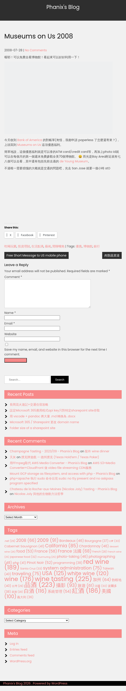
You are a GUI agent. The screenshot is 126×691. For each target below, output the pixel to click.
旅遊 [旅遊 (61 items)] (86, 590)
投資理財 (24, 246)
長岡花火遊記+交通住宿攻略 (29, 410)
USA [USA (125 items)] (54, 578)
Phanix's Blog (62, 7)
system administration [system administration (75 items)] (72, 573)
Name (10, 318)
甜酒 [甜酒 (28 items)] (17, 597)
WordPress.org (21, 666)
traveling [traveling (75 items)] (26, 579)
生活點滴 (37, 246)
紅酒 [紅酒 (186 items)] (86, 596)
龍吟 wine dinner (97, 456)
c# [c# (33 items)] (114, 546)
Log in (14, 649)
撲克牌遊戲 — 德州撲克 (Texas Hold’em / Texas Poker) (60, 462)
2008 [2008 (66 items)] (26, 546)
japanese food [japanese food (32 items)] (23, 562)
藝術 (48, 246)
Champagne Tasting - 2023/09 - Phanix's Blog (44, 456)
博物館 (87, 246)
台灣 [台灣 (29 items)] (17, 591)
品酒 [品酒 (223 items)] (39, 589)
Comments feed (22, 660)
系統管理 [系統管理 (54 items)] (59, 596)
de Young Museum (74, 161)
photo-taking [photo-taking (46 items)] (72, 561)
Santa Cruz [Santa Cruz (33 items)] (31, 574)
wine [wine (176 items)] (19, 584)
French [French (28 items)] (99, 557)
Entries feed (18, 655)
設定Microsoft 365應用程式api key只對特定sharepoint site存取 (55, 415)
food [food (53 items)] (25, 556)
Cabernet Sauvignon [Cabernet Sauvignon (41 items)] (24, 551)
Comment (13, 277)
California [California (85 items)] (61, 551)
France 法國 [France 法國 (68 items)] (75, 556)
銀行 (97, 246)
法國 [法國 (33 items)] (101, 591)
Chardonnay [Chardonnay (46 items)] (94, 551)
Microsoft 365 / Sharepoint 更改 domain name (44, 427)
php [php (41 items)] (19, 568)
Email (9, 328)
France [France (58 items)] (45, 556)
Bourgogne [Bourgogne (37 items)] (96, 546)
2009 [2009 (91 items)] (48, 545)
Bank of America (29, 140)
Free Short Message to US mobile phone (36, 255)
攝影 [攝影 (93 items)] (66, 590)
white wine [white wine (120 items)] (88, 578)
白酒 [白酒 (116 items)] (35, 596)
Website (10, 339)
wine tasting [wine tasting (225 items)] (63, 583)
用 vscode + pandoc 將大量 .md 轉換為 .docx (42, 421)
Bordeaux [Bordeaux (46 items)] (71, 545)
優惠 (79, 246)
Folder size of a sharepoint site (32, 433)
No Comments (36, 50)
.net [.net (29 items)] (9, 546)
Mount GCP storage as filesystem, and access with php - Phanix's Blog (62, 479)
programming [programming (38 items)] (67, 568)
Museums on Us (29, 145)
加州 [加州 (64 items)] (102, 585)
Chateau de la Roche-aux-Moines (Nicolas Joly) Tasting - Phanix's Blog (63, 494)
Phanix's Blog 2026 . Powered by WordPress (35, 688)
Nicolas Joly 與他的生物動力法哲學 (39, 499)
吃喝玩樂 (10, 246)
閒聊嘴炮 (58, 246)
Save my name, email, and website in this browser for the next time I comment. (55, 357)
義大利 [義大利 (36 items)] (25, 602)
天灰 (13, 462)
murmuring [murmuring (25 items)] (46, 562)
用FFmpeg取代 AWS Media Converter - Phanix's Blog (48, 468)
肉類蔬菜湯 (112, 255)
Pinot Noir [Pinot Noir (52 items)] (40, 567)
